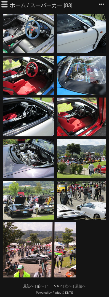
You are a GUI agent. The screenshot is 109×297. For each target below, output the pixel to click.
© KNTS (67, 292)
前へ (40, 286)
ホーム (18, 5)
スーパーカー (46, 5)
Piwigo (56, 292)
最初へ (28, 286)
